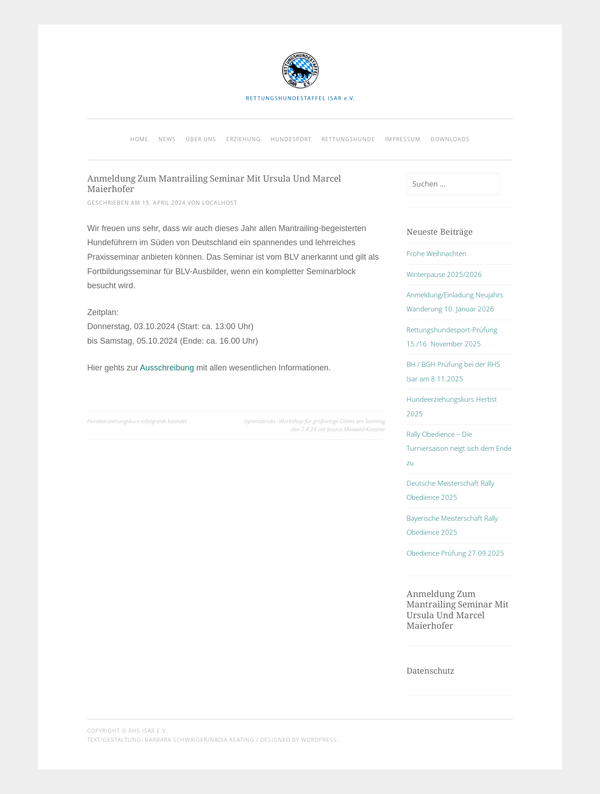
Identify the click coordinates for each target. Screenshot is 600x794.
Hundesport (291, 139)
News (167, 139)
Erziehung (243, 139)
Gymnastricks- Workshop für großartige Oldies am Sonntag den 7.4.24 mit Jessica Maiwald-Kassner (314, 425)
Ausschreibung (167, 367)
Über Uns (201, 139)
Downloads (450, 139)
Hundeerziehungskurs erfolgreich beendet (137, 421)
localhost (220, 203)
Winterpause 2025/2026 (444, 274)
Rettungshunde (348, 139)
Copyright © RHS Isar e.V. (127, 731)
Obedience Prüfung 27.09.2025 (455, 552)
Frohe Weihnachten (436, 253)
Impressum (403, 139)
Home (139, 139)
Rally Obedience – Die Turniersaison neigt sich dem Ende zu (459, 448)
